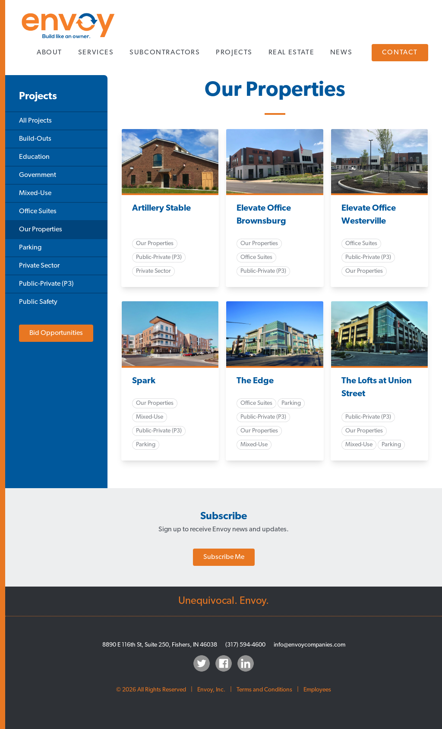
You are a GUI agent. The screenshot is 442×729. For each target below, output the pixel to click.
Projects (234, 52)
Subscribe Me (223, 557)
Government (37, 175)
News (341, 52)
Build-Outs (35, 139)
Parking (30, 247)
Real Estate (291, 52)
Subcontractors (164, 52)
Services (96, 52)
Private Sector (39, 265)
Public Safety (38, 302)
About (49, 52)
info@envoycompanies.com (309, 645)
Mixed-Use (35, 193)
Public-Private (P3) (46, 284)
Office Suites (38, 211)
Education (34, 157)
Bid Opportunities (56, 333)
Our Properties (40, 229)
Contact (400, 52)
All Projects (35, 120)
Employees (317, 690)
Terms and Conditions (264, 690)
